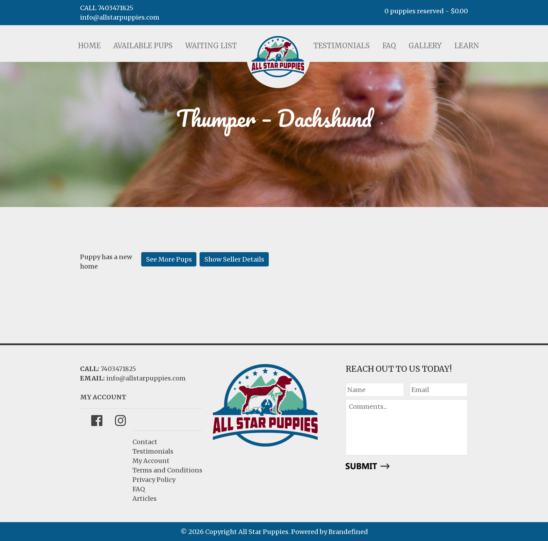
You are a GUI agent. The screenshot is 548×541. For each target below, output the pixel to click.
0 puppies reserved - (426, 11)
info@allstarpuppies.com (119, 17)
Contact (144, 442)
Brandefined (348, 532)
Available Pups (143, 45)
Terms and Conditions (167, 470)
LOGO (278, 56)
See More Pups (169, 259)
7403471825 (118, 369)
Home (89, 45)
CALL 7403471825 (106, 8)
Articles (144, 498)
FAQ (389, 45)
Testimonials (341, 45)
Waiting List (211, 45)
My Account (151, 461)
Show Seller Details (234, 259)
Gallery (425, 45)
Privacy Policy (153, 480)
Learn (466, 45)
